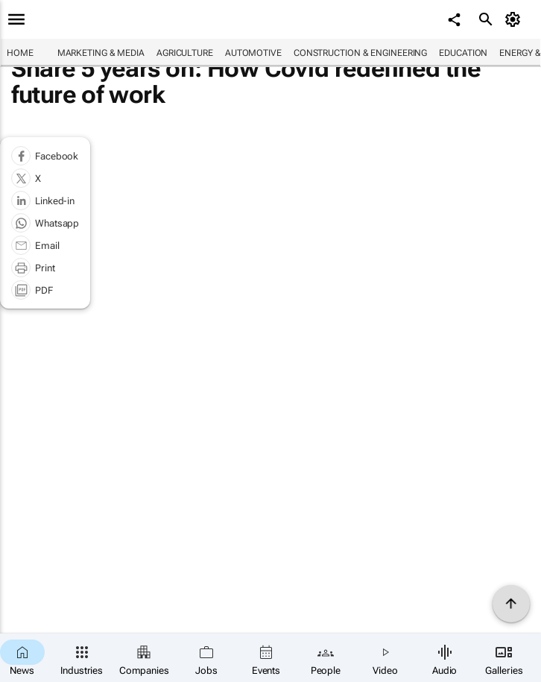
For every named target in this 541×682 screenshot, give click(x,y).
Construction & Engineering (360, 53)
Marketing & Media (101, 53)
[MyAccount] (515, 19)
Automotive (253, 53)
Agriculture (184, 53)
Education (463, 53)
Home (20, 53)
